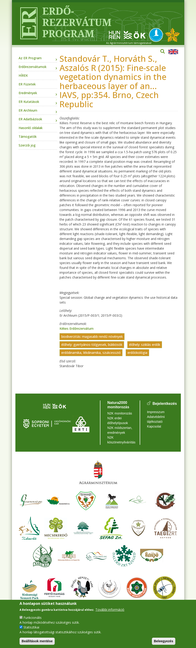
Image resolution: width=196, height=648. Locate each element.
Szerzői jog (27, 145)
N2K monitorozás (119, 413)
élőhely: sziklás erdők (144, 345)
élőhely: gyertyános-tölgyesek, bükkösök (91, 345)
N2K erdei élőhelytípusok (117, 420)
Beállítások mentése (37, 641)
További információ (109, 609)
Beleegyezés (163, 641)
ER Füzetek (27, 84)
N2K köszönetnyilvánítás (120, 440)
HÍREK (23, 75)
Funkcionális (32, 617)
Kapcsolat (154, 426)
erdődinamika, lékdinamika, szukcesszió (91, 353)
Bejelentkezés (165, 404)
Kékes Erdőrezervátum (77, 328)
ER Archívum (28, 110)
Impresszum (156, 412)
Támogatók (28, 136)
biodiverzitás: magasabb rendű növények (92, 337)
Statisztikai (31, 627)
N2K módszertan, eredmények (119, 430)
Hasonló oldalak (31, 128)
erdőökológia (137, 353)
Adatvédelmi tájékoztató (156, 419)
